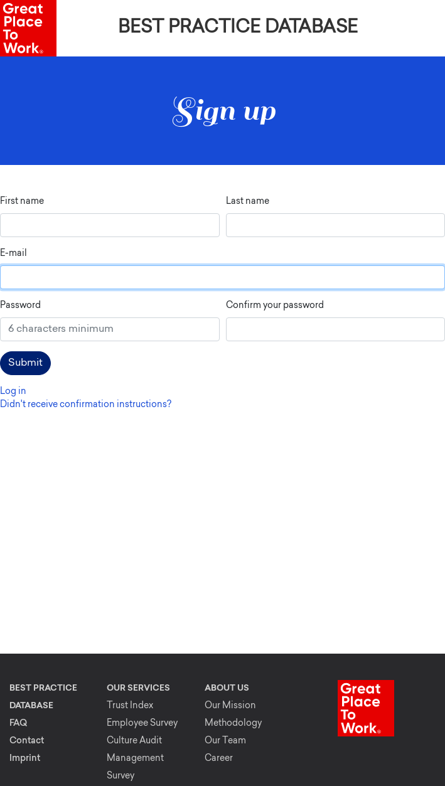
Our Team (225, 741)
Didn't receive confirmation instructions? (85, 405)
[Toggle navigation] (427, 28)
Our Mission (230, 706)
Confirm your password (275, 306)
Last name (247, 201)
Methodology (233, 723)
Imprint (24, 758)
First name (22, 201)
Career (219, 758)
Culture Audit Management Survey (135, 758)
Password (20, 306)
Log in (13, 391)
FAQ (18, 723)
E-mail (13, 253)
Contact (26, 741)
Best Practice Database (238, 28)
